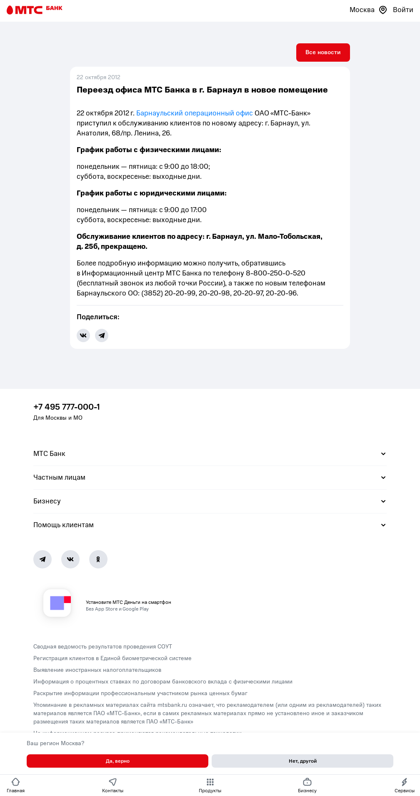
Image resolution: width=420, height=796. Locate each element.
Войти (403, 10)
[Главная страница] (34, 10)
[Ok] (98, 559)
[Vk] (70, 559)
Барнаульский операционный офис (194, 113)
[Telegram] (42, 559)
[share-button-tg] (101, 335)
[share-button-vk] (83, 335)
